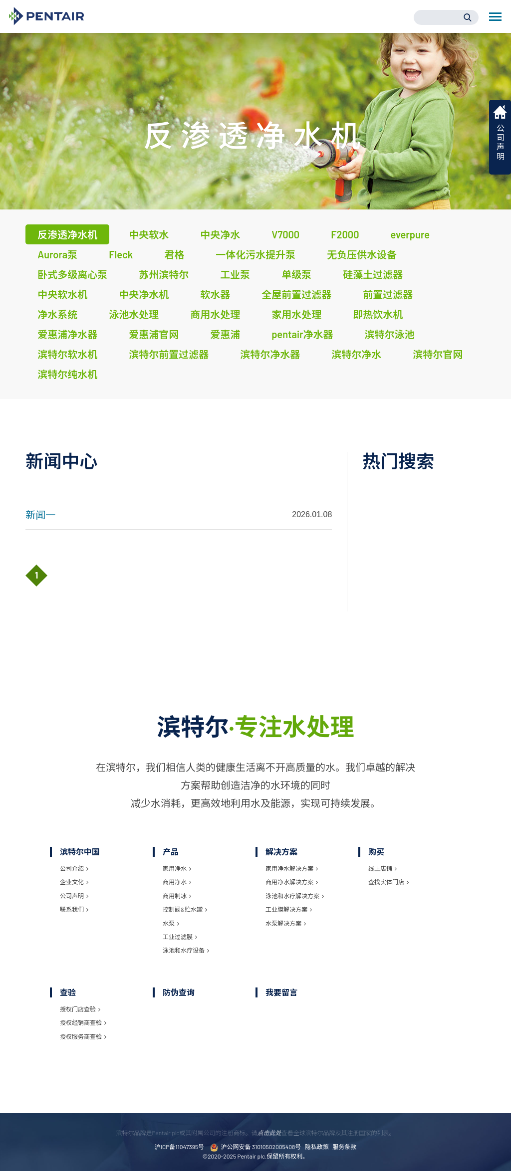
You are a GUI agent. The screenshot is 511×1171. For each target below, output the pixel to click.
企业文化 (74, 881)
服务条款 (344, 1146)
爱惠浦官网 (154, 334)
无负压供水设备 (362, 254)
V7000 (285, 234)
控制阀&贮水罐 (185, 909)
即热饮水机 (378, 314)
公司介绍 (74, 868)
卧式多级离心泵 (72, 274)
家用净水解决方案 (291, 868)
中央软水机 (62, 294)
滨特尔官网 (438, 354)
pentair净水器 (302, 334)
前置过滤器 (388, 294)
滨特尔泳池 (390, 334)
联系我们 (74, 909)
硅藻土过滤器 (373, 274)
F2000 (345, 234)
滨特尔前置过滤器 (169, 354)
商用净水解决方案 (291, 881)
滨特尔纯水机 (67, 374)
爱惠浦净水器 (67, 334)
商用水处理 (215, 314)
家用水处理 (296, 314)
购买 (376, 851)
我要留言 (281, 992)
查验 (68, 992)
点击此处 (269, 1132)
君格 (174, 254)
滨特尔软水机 (67, 354)
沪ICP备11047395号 (179, 1146)
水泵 (171, 923)
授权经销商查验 (83, 1022)
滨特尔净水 (356, 354)
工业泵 (235, 274)
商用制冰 (177, 895)
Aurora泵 (57, 254)
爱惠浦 (225, 334)
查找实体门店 (388, 881)
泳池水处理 (134, 314)
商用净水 (177, 881)
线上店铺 (382, 868)
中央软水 (149, 234)
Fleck (121, 254)
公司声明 (74, 895)
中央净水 (220, 234)
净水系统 (57, 314)
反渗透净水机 (67, 234)
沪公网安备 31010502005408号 (255, 1147)
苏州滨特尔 (164, 274)
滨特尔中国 (80, 851)
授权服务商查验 (83, 1036)
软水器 (215, 294)
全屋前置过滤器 (296, 294)
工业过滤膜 (180, 936)
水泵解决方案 (285, 923)
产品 (171, 851)
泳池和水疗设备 (186, 950)
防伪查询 (179, 992)
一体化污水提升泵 (255, 254)
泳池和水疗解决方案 (294, 895)
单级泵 (296, 274)
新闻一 (40, 515)
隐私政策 (317, 1146)
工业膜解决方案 (288, 909)
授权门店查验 (80, 1008)
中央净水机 (144, 294)
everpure (410, 234)
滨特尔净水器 (270, 354)
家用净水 (177, 868)
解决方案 (281, 851)
